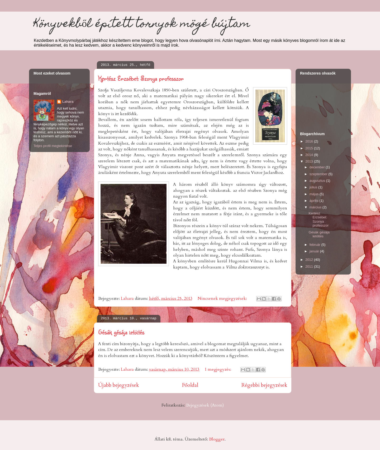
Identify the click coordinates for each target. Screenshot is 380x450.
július (314, 187)
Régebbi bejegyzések (264, 385)
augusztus (318, 181)
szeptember (319, 174)
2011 (309, 266)
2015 (309, 148)
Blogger (217, 439)
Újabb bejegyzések (118, 385)
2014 (309, 155)
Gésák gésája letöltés (121, 331)
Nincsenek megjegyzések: (223, 298)
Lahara (68, 102)
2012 (309, 260)
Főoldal (190, 385)
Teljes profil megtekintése (53, 146)
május (315, 194)
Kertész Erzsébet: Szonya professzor (141, 78)
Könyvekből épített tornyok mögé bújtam (141, 24)
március (316, 207)
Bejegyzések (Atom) (205, 405)
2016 (309, 141)
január (315, 251)
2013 (309, 161)
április (315, 201)
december (318, 167)
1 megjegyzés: (218, 369)
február (315, 245)
